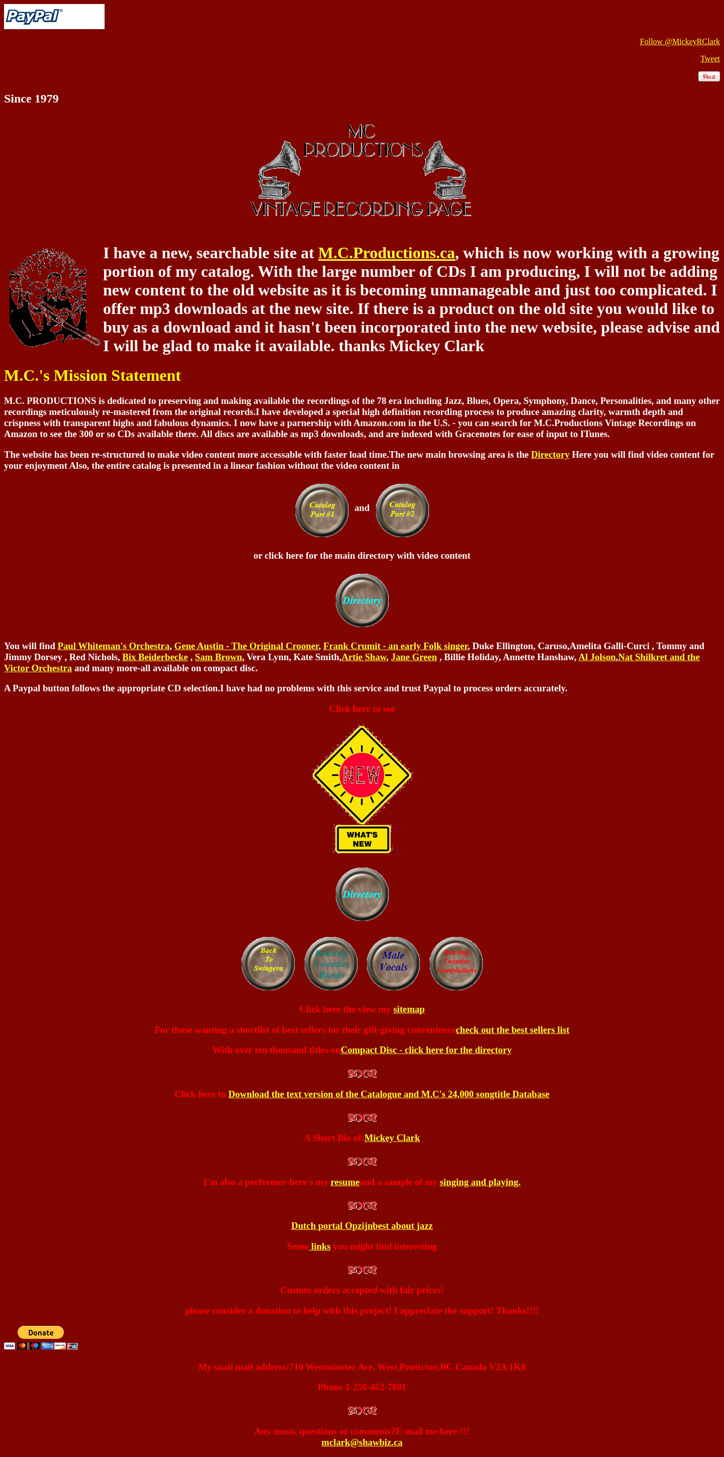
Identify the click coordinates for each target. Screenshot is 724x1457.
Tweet (710, 58)
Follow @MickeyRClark (680, 41)
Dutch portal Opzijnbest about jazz (362, 1225)
